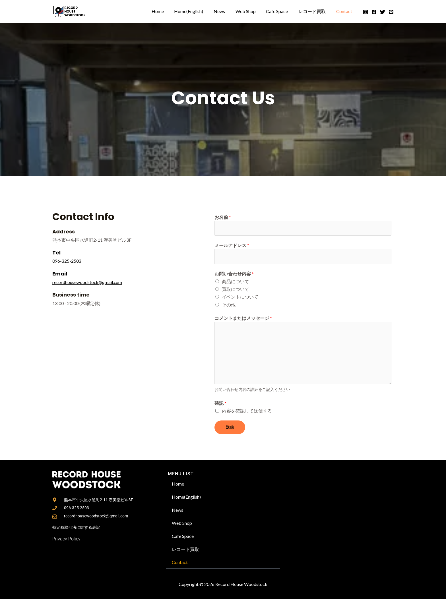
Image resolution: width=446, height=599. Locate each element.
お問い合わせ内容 (234, 274)
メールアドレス (231, 245)
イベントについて (240, 297)
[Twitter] (382, 11)
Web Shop (250, 11)
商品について (235, 282)
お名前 (222, 217)
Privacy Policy (66, 538)
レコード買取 (314, 11)
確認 (220, 403)
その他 (229, 305)
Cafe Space (280, 11)
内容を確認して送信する (247, 411)
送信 (230, 427)
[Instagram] (365, 11)
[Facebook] (374, 11)
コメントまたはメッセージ (243, 318)
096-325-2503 (66, 261)
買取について (235, 289)
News (225, 11)
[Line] (391, 11)
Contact (345, 11)
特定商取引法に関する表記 (76, 527)
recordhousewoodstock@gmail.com (87, 282)
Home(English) (195, 11)
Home (166, 11)
